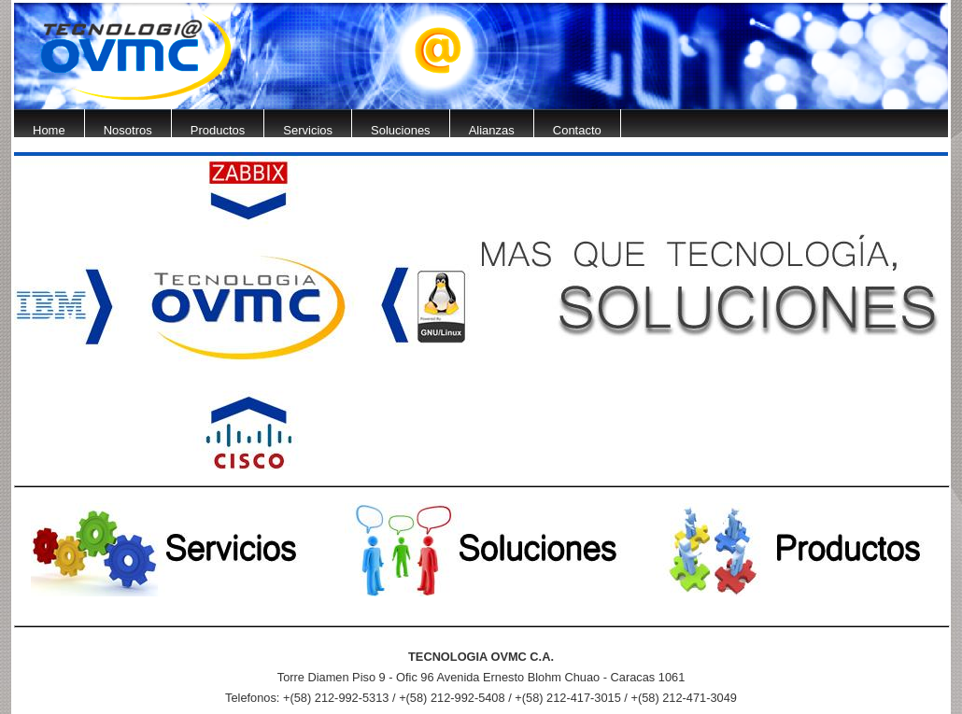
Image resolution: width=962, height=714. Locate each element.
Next (948, 102)
